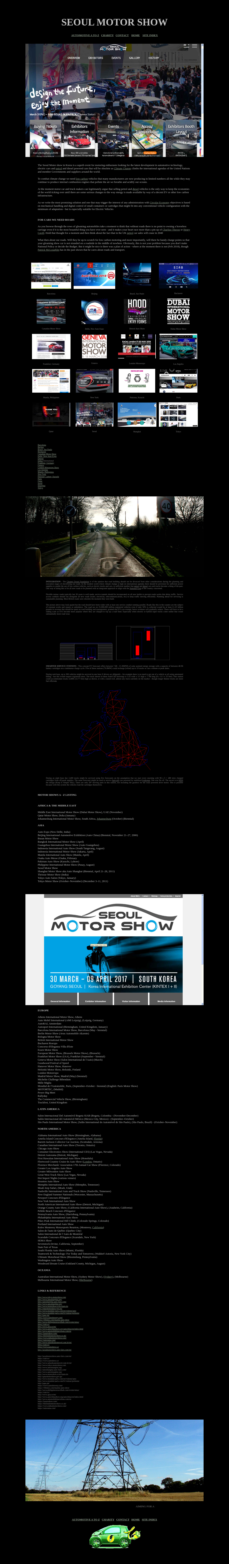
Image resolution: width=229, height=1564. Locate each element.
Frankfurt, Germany (46, 463)
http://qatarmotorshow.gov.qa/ (50, 1308)
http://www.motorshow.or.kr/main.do (53, 1306)
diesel (135, 188)
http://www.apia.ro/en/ (47, 1326)
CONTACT (122, 35)
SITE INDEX (150, 35)
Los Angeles (43, 470)
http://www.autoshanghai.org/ (50, 1299)
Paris (40, 479)
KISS (181, 780)
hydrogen (146, 780)
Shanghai (41, 485)
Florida (97, 1138)
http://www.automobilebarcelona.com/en (54, 1331)
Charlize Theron (171, 229)
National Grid (135, 588)
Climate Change (122, 168)
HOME (135, 35)
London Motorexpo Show (48, 467)
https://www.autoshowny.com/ (50, 1317)
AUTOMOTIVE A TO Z (85, 35)
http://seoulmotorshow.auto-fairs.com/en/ (55, 1350)
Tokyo (40, 488)
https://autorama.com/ (47, 1340)
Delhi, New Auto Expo (47, 456)
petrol (59, 168)
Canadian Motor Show (47, 454)
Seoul (40, 483)
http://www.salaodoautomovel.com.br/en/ (55, 1342)
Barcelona (42, 445)
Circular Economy (160, 202)
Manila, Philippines (46, 472)
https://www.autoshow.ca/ (48, 1347)
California (97, 1227)
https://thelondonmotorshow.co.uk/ (52, 1335)
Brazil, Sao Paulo (45, 449)
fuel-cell (115, 780)
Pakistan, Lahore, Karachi (48, 476)
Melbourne (85, 1279)
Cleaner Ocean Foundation (78, 581)
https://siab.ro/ (44, 1324)
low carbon (82, 178)
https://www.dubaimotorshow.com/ (52, 1338)
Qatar (40, 481)
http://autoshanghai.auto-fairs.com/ (52, 1302)
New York (42, 474)
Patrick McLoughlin (48, 249)
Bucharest (42, 452)
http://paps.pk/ (44, 1315)
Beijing (41, 447)
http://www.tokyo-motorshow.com (52, 1297)
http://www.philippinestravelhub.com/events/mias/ (58, 1322)
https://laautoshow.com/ (47, 1333)
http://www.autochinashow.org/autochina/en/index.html (60, 1329)
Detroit (40, 458)
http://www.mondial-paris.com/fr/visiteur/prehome (58, 1313)
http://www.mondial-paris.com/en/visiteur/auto (57, 1311)
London (87, 1161)
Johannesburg (104, 818)
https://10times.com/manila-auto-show (53, 1320)
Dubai (40, 461)
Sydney (108, 1276)
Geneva (41, 465)
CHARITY (107, 35)
